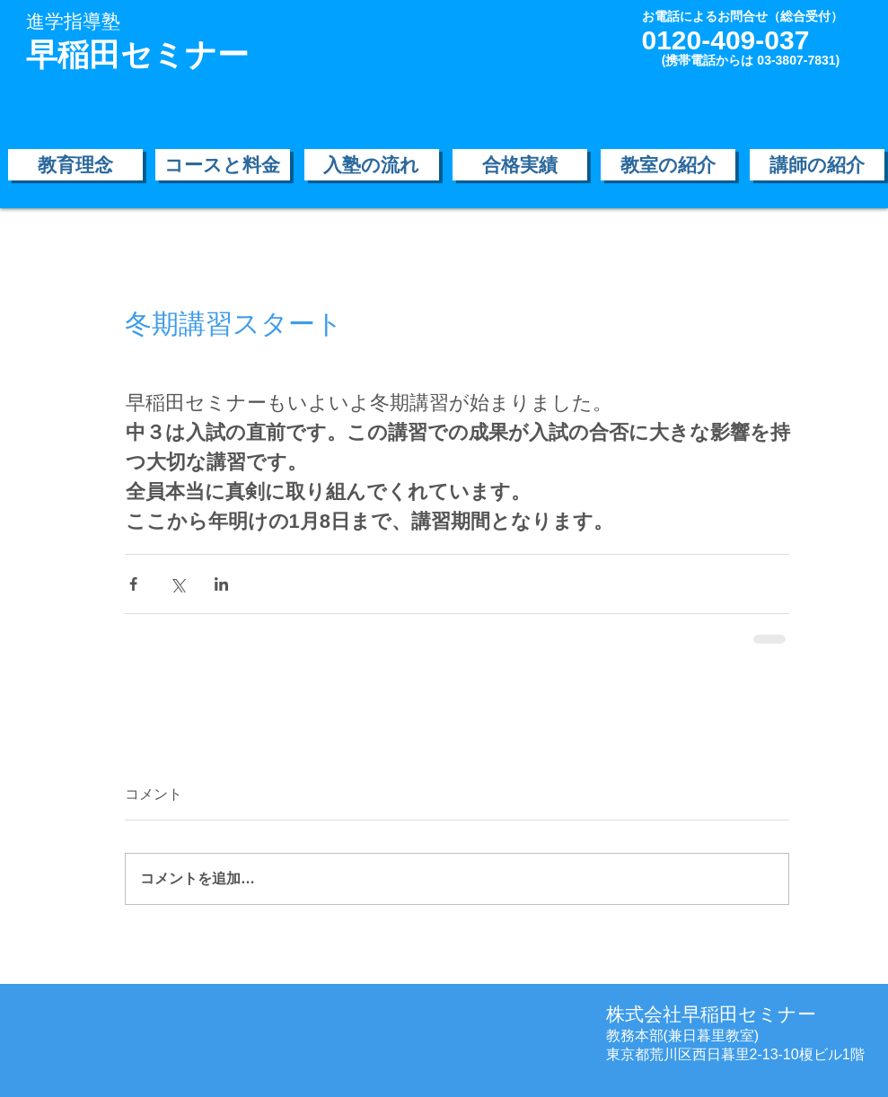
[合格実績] (520, 164)
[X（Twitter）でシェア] (177, 583)
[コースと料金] (222, 164)
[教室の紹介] (668, 164)
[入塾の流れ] (371, 164)
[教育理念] (75, 164)
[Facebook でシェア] (133, 583)
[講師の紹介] (817, 164)
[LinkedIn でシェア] (221, 583)
